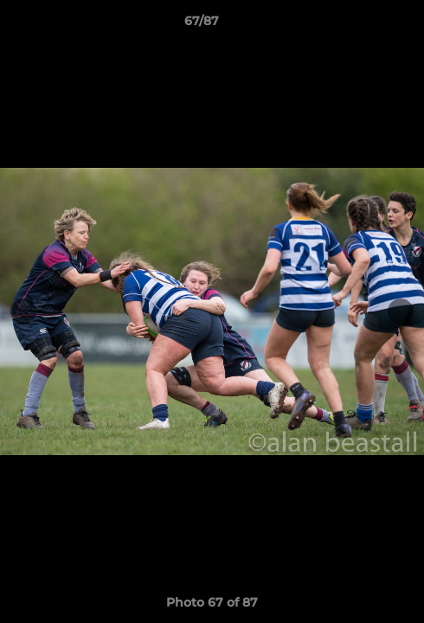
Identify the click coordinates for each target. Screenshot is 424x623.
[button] (361, 25)
